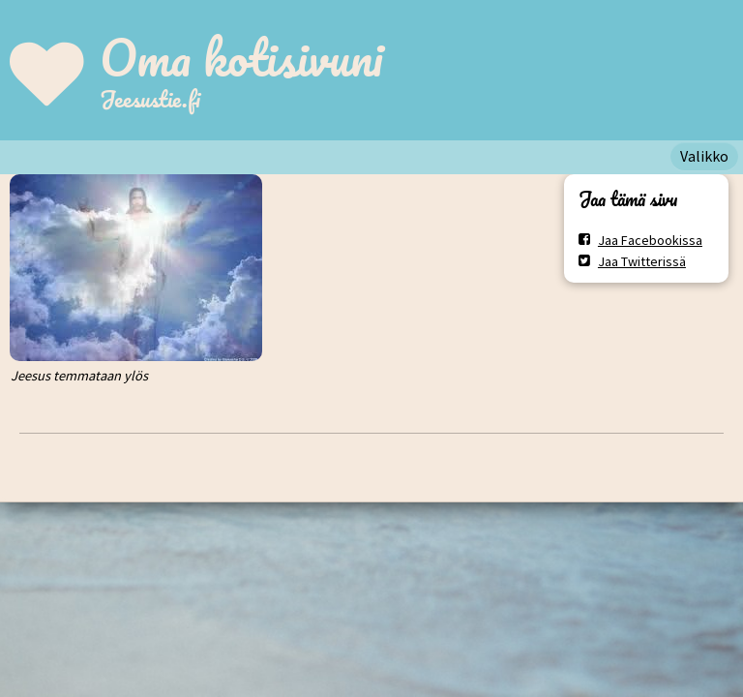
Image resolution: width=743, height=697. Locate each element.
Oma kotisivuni (241, 57)
